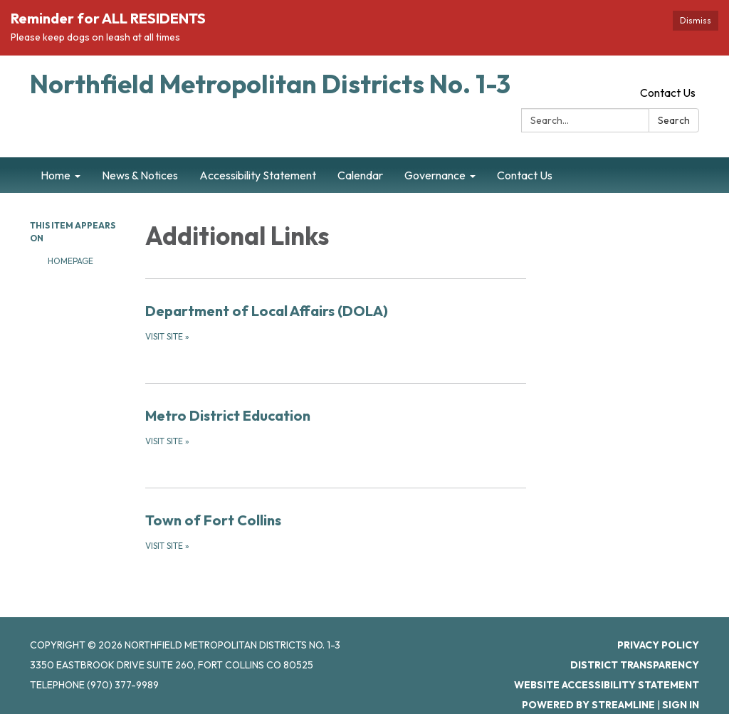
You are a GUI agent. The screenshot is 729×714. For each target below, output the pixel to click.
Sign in (680, 704)
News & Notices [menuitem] (140, 175)
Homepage (70, 261)
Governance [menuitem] (435, 175)
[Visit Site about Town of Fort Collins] (336, 531)
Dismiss (695, 20)
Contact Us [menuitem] (524, 175)
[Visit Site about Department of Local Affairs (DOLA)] (336, 321)
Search (674, 120)
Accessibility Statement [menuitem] (257, 175)
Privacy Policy (658, 645)
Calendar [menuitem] (360, 175)
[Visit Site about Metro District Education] (336, 426)
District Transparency (634, 664)
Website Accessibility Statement (606, 684)
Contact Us (668, 92)
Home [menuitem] (55, 175)
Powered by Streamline (588, 704)
